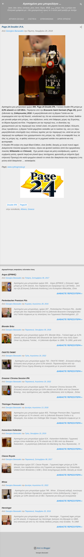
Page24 (23, 205)
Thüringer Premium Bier (13, 404)
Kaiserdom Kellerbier (12, 430)
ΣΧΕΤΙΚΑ (32, 19)
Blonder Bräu (8, 326)
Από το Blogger (42, 548)
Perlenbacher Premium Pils (14, 300)
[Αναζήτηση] (81, 4)
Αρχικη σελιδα (16, 19)
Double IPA (12, 205)
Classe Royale (8, 456)
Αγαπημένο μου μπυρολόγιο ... (42, 3)
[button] (81, 27)
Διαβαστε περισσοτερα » (69, 293)
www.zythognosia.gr (16, 167)
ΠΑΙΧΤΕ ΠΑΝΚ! (9, 352)
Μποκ (4, 482)
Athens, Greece (27, 209)
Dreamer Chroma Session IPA (16, 378)
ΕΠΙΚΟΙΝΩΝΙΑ (46, 19)
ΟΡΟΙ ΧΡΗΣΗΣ (64, 19)
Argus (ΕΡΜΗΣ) (9, 275)
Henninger (6, 508)
